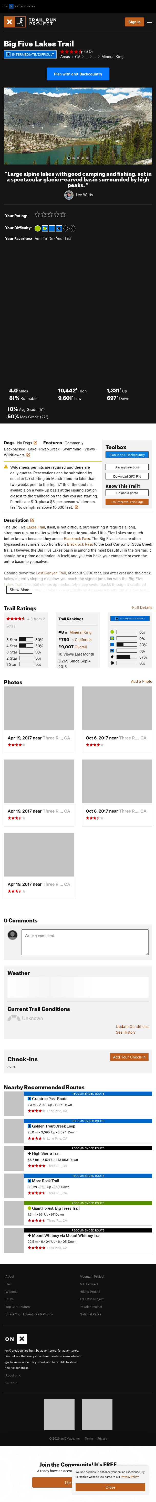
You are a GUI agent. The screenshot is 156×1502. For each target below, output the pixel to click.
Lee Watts (84, 194)
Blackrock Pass (77, 538)
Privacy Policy (130, 1477)
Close (110, 1487)
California (83, 639)
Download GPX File (127, 476)
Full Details (142, 607)
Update (132, 1026)
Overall (81, 646)
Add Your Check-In (129, 1057)
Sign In (134, 22)
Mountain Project (92, 1276)
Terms (89, 1438)
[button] (9, 126)
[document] (110, 1480)
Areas (65, 56)
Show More (19, 589)
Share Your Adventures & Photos (29, 1314)
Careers (11, 1383)
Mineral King (112, 56)
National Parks (90, 1314)
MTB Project (89, 1284)
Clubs (9, 1299)
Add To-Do (44, 238)
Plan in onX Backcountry (127, 455)
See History (126, 1032)
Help (8, 1284)
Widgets (11, 1291)
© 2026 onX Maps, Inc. (64, 1438)
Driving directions (127, 467)
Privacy (102, 1438)
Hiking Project (90, 1291)
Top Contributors (17, 1307)
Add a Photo (141, 681)
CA (77, 56)
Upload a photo (127, 493)
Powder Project (91, 1307)
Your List (63, 238)
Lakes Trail (36, 527)
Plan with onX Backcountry (78, 74)
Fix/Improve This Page (127, 502)
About (9, 1276)
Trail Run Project (91, 1299)
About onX (13, 1375)
